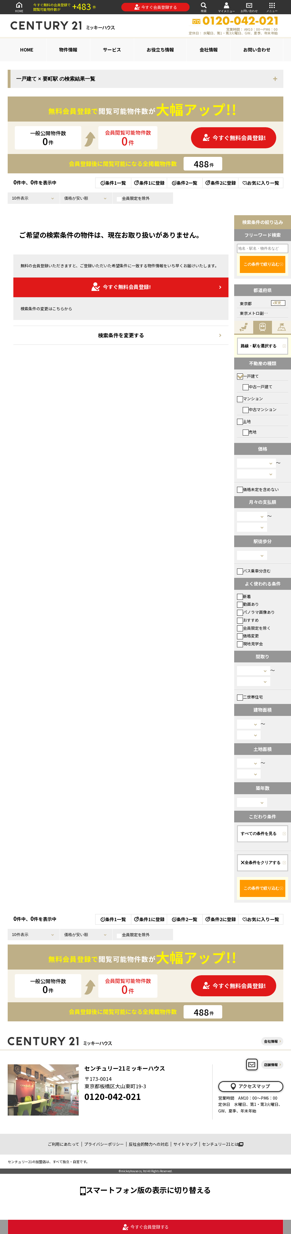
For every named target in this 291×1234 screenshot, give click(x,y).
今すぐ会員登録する (155, 7)
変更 (277, 303)
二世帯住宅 (250, 697)
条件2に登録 (220, 182)
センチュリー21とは (222, 1144)
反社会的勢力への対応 (149, 1144)
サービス (112, 49)
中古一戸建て (258, 386)
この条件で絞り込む (261, 264)
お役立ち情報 (160, 49)
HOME (19, 7)
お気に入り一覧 (260, 182)
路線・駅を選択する (259, 346)
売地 (250, 432)
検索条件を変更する (121, 335)
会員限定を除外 (133, 198)
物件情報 (68, 49)
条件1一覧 (113, 182)
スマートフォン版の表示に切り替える (148, 1189)
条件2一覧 (184, 182)
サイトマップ (185, 1144)
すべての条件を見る (259, 833)
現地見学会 (250, 643)
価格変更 (248, 635)
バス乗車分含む (254, 571)
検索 (203, 7)
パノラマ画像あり (256, 612)
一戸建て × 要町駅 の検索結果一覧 (55, 79)
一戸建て (248, 376)
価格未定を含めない (258, 489)
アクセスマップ (250, 1086)
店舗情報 (271, 1064)
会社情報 (208, 49)
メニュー (272, 7)
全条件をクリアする (260, 862)
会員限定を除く (254, 628)
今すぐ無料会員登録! (234, 138)
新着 (244, 596)
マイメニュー (226, 7)
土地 (244, 421)
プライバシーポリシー (104, 1144)
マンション (250, 398)
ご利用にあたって (63, 1144)
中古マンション (260, 409)
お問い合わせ (249, 7)
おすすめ (248, 620)
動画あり (248, 604)
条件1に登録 (149, 182)
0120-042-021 (112, 1096)
